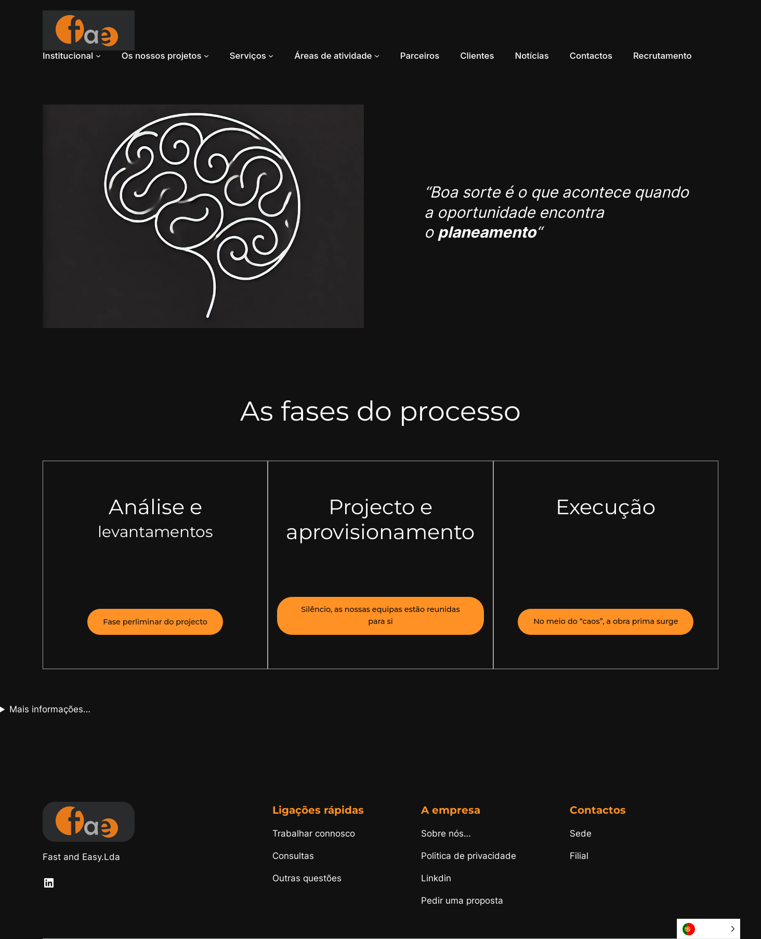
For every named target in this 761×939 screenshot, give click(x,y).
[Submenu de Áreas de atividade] (376, 55)
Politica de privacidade (468, 856)
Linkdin (436, 878)
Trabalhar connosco (313, 833)
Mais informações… (49, 709)
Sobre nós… (446, 833)
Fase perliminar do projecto (155, 622)
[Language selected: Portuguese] (708, 929)
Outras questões (307, 878)
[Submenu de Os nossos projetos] (206, 55)
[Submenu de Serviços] (270, 55)
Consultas (293, 856)
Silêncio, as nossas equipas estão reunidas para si (380, 615)
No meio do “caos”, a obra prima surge (605, 621)
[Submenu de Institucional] (98, 55)
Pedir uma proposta (462, 900)
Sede (581, 833)
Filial (579, 856)
